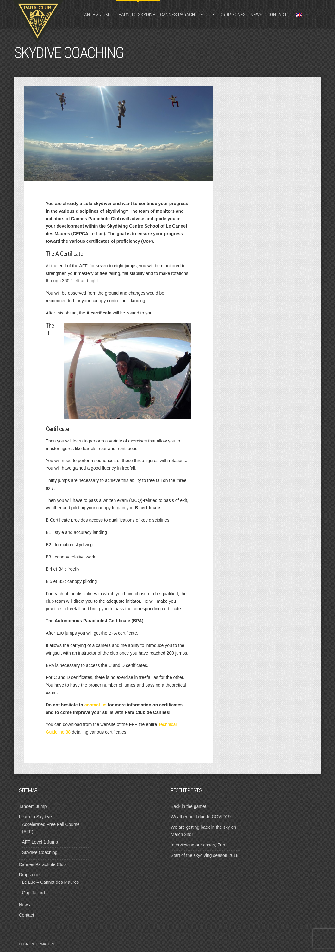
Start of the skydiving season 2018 (205, 855)
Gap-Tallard (33, 892)
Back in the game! (188, 806)
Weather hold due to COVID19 (201, 816)
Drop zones (233, 15)
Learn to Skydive (135, 15)
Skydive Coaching (40, 852)
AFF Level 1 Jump (40, 842)
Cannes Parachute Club (187, 15)
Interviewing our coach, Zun (198, 844)
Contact (277, 15)
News (257, 15)
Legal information (36, 944)
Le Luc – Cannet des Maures (50, 882)
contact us (95, 704)
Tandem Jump (97, 15)
